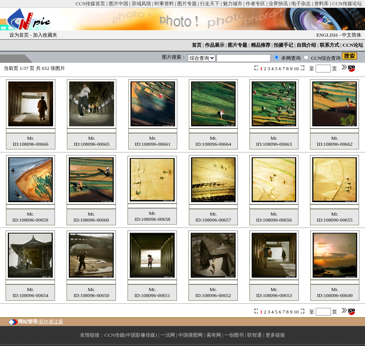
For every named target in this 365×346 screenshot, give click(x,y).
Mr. (30, 138)
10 (297, 68)
